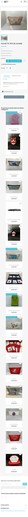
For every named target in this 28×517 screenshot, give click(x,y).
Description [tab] (7, 75)
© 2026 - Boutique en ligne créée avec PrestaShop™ (13, 511)
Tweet (10, 68)
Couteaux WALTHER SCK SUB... (14, 219)
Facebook (2, 497)
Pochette (14, 378)
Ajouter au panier (13, 61)
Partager (7, 68)
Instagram (6, 497)
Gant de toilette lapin (14, 128)
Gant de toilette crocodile (14, 310)
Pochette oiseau (14, 424)
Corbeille (14, 469)
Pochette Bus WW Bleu (14, 265)
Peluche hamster (14, 151)
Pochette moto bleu (14, 174)
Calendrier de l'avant (14, 287)
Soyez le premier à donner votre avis (14, 97)
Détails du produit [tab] (16, 75)
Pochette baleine (14, 197)
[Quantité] (2, 61)
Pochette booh (14, 333)
